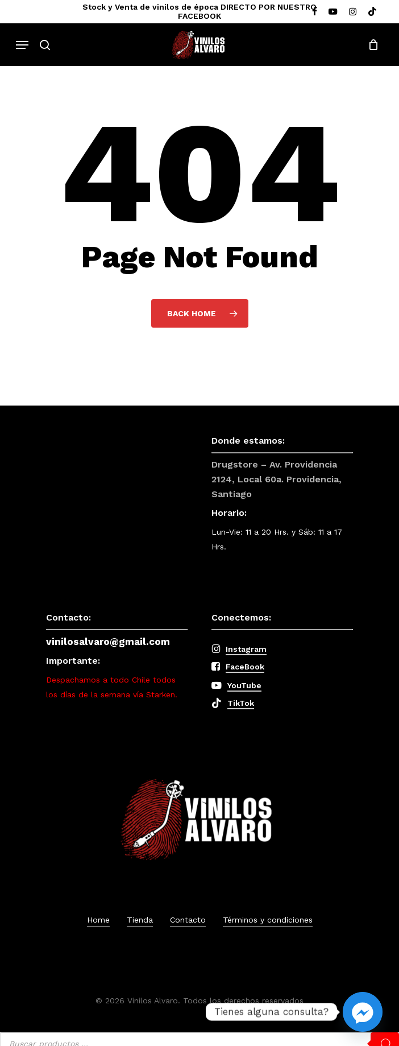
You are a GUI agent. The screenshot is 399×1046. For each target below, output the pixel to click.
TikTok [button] (240, 703)
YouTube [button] (244, 685)
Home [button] (98, 919)
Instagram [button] (246, 649)
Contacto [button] (188, 919)
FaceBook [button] (245, 666)
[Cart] (370, 45)
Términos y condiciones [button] (268, 919)
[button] (22, 45)
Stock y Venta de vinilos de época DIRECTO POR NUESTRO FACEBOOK (199, 11)
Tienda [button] (140, 919)
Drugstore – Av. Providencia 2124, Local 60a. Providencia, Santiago (276, 479)
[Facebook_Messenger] (363, 1012)
